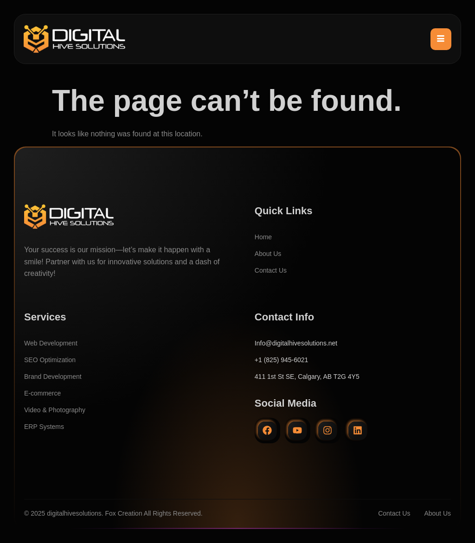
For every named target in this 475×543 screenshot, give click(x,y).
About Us (268, 253)
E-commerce (42, 393)
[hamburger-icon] (440, 39)
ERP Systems (44, 426)
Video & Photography (54, 410)
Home (263, 237)
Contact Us (271, 270)
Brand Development (53, 376)
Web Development (50, 343)
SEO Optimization (50, 360)
